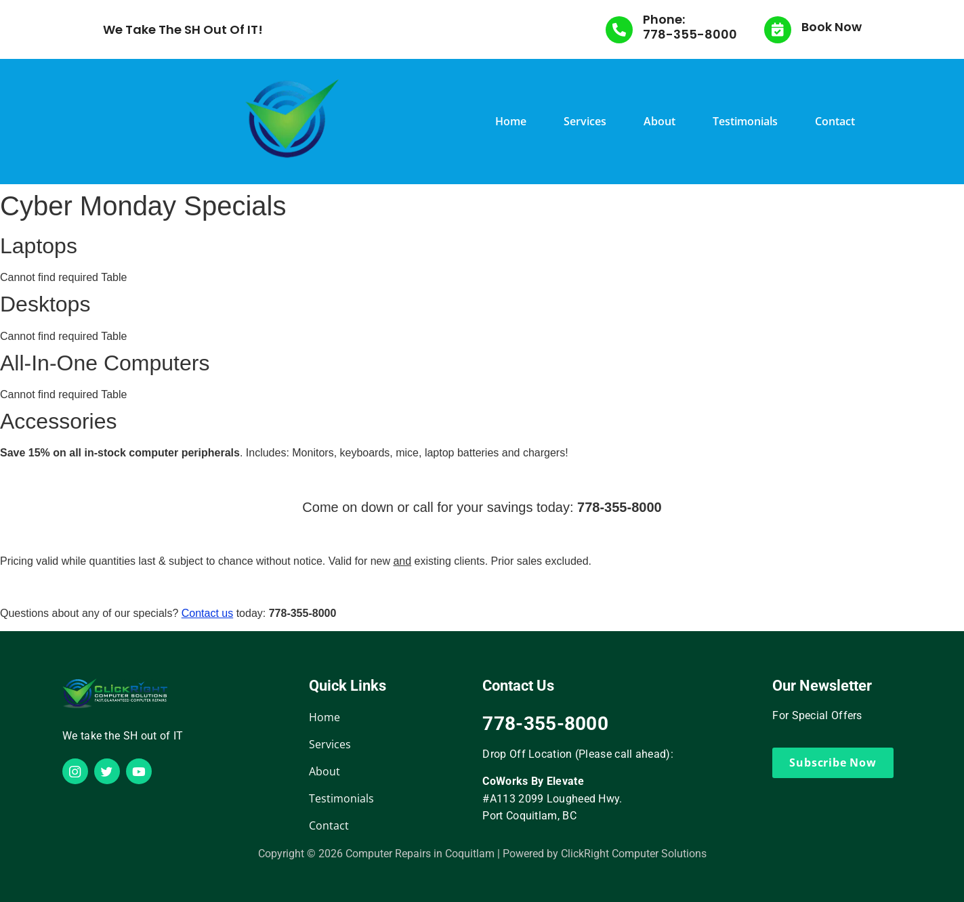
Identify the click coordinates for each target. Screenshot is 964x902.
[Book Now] (777, 29)
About (659, 121)
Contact (835, 121)
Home (510, 121)
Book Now (831, 26)
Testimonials (745, 121)
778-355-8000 (690, 34)
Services (585, 121)
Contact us (207, 613)
